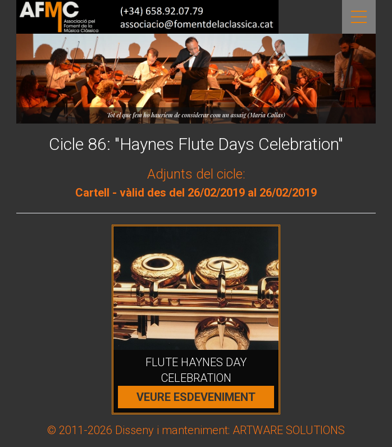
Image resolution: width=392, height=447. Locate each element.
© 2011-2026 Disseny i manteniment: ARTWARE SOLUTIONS (196, 430)
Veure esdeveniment (196, 397)
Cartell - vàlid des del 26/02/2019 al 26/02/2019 (196, 192)
